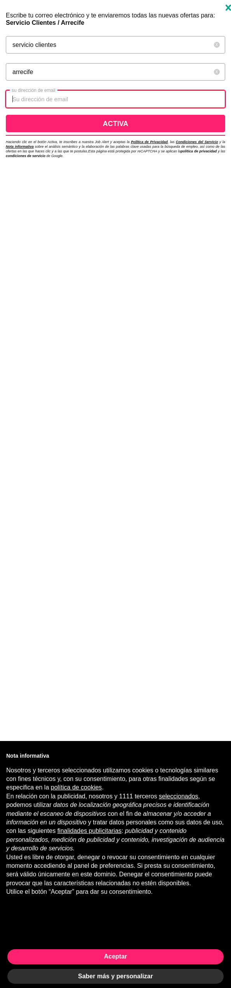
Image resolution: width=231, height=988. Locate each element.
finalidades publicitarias (89, 830)
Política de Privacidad (149, 142)
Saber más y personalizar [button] (115, 976)
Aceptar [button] (115, 956)
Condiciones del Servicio (197, 142)
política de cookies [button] (76, 787)
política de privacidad (199, 151)
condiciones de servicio (26, 156)
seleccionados (178, 796)
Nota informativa (20, 147)
